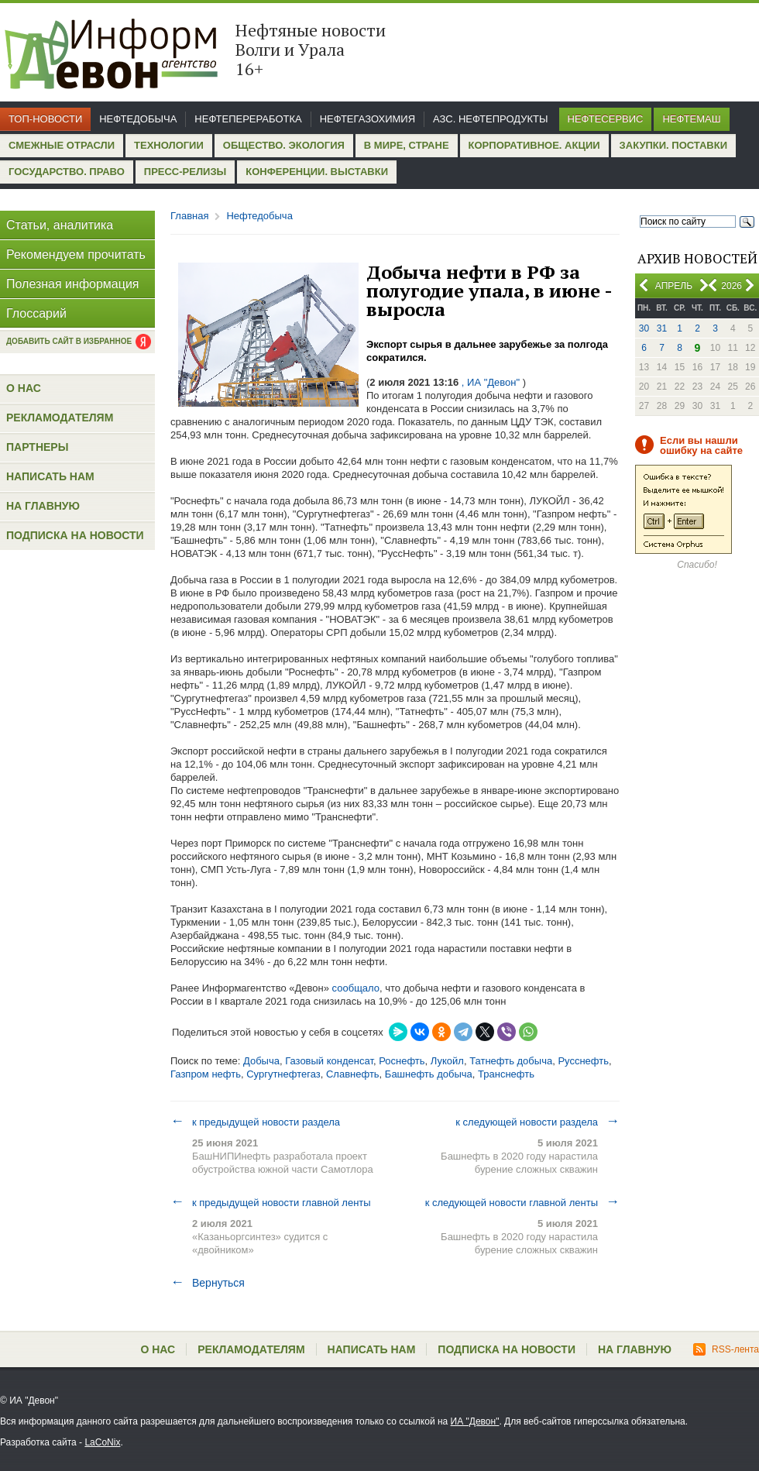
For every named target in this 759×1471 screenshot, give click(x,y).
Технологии (169, 145)
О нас (23, 388)
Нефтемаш (691, 119)
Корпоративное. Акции (534, 145)
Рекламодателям (59, 417)
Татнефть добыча (510, 1061)
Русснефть (583, 1061)
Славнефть (353, 1074)
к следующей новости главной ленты (522, 1202)
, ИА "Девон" (490, 382)
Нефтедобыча (138, 119)
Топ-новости (45, 119)
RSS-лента (726, 1349)
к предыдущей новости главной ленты (270, 1202)
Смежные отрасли (62, 145)
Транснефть (506, 1074)
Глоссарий (36, 313)
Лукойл (447, 1061)
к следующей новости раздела (537, 1122)
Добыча (261, 1061)
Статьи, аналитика (59, 225)
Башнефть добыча (428, 1074)
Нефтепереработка (247, 119)
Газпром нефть (205, 1074)
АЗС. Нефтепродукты (490, 119)
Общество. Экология (284, 145)
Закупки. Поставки (673, 145)
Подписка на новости (75, 535)
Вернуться (207, 1283)
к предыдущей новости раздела (255, 1122)
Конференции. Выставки (317, 171)
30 (644, 328)
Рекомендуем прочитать (76, 254)
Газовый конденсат (329, 1061)
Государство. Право (67, 171)
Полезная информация (72, 283)
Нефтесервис (606, 119)
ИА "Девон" (475, 1421)
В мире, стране (406, 145)
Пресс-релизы (185, 171)
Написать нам (50, 476)
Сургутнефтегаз (283, 1074)
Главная (189, 216)
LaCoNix (102, 1442)
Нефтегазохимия (367, 119)
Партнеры (37, 447)
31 (662, 328)
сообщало (354, 988)
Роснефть (401, 1061)
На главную (43, 506)
